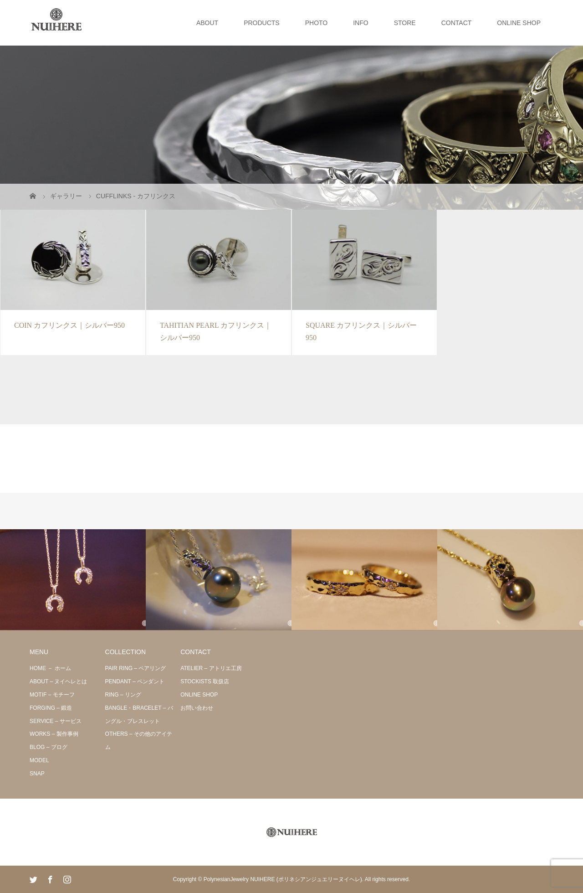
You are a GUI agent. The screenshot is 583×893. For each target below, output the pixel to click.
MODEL (39, 760)
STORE (405, 22)
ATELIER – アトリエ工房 (210, 668)
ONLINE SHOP (519, 22)
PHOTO (316, 22)
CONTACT (456, 22)
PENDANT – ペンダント (134, 681)
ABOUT (207, 22)
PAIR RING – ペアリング (135, 668)
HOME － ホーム (50, 668)
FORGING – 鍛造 (51, 708)
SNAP (37, 773)
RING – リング (123, 695)
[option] (73, 579)
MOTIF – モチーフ (52, 695)
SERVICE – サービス (56, 721)
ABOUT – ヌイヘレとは (58, 681)
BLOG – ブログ (48, 747)
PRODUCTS (262, 22)
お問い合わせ (196, 708)
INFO (360, 22)
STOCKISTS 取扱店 (204, 681)
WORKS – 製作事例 (54, 734)
